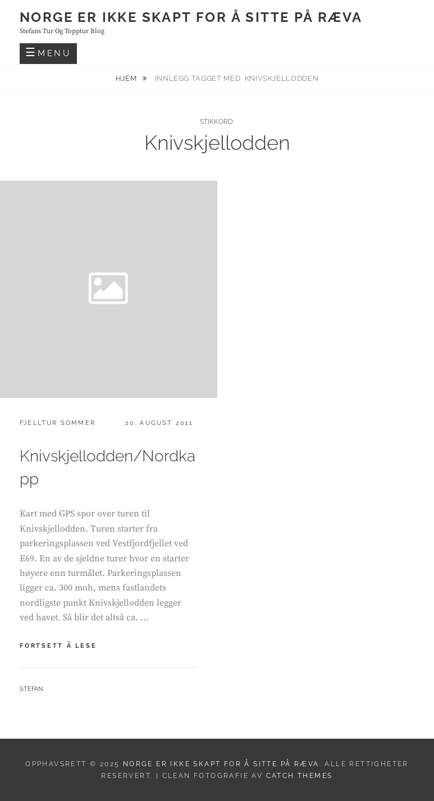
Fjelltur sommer (57, 423)
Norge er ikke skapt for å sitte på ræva (191, 17)
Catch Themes (299, 776)
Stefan (31, 689)
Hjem (127, 78)
